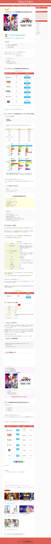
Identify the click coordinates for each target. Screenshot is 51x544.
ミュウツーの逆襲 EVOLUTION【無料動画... (26, 500)
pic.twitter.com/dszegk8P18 (8, 344)
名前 (5, 482)
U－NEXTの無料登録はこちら (9, 58)
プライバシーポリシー (27, 539)
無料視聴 (27, 77)
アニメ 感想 (25, 5)
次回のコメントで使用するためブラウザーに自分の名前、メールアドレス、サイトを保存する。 (17, 485)
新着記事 (13, 5)
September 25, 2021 (14, 346)
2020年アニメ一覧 (32, 5)
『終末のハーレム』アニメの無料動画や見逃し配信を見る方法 (15, 534)
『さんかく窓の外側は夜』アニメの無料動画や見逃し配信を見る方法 (16, 533)
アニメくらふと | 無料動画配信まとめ (25, 541)
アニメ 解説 (44, 5)
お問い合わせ (22, 539)
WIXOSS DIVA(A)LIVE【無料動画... (25, 513)
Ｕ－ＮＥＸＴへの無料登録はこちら (10, 198)
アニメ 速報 (38, 5)
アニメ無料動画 (19, 5)
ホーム (7, 5)
